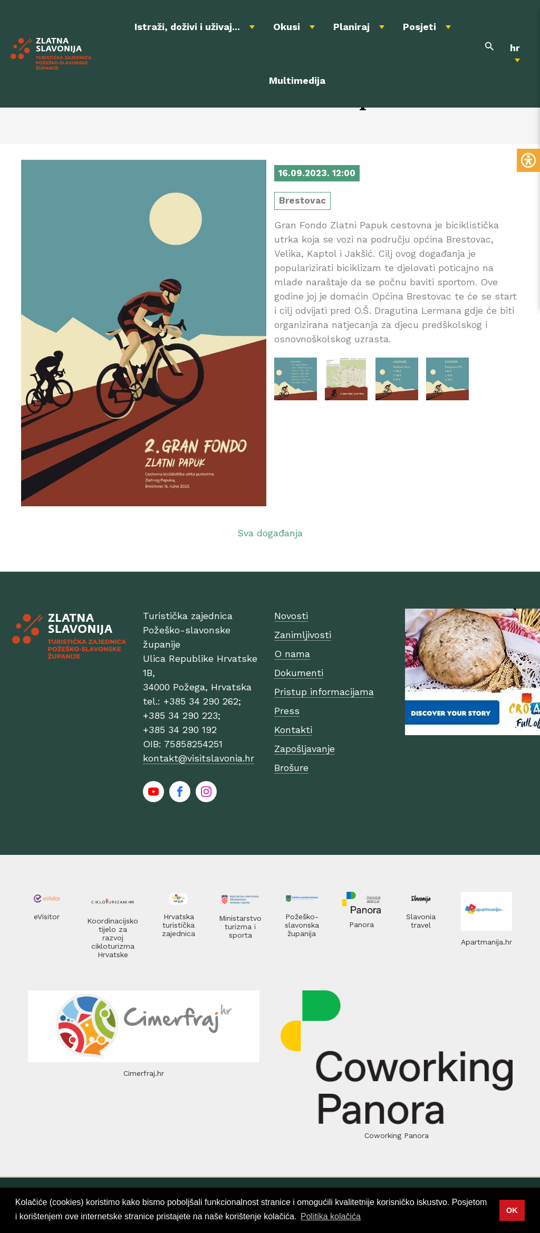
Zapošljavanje (304, 748)
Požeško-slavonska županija (302, 925)
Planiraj (351, 26)
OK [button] (512, 1210)
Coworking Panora (396, 1135)
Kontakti (293, 729)
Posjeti (419, 26)
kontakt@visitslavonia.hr (198, 758)
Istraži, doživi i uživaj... (187, 26)
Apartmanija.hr (486, 942)
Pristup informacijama (324, 691)
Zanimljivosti (302, 634)
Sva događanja (270, 532)
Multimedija (297, 80)
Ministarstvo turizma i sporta (240, 926)
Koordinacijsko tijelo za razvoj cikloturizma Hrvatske (112, 938)
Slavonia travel (421, 920)
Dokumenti (298, 672)
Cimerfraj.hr (143, 1073)
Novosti (291, 615)
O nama (292, 653)
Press (287, 710)
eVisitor (47, 916)
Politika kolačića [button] (331, 1216)
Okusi (286, 26)
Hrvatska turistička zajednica (178, 925)
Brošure (291, 767)
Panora (361, 924)
